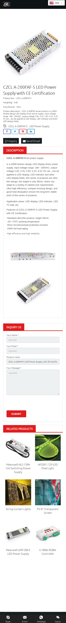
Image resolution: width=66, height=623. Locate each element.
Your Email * (12, 346)
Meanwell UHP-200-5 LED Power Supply (18, 551)
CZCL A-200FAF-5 (17, 126)
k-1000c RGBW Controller (47, 551)
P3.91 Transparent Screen (48, 510)
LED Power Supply (39, 126)
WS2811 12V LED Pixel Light (48, 466)
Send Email (31, 141)
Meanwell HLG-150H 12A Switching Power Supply (18, 468)
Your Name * (13, 335)
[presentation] (33, 403)
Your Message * (14, 367)
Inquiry (11, 141)
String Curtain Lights (18, 509)
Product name (13, 357)
